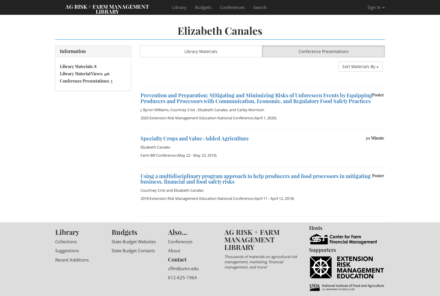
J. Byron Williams (154, 109)
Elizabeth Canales (213, 109)
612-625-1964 (182, 277)
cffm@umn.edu (183, 268)
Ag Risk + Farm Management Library (107, 8)
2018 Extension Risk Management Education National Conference (196, 198)
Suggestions (67, 250)
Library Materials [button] (200, 51)
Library (179, 7)
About (174, 250)
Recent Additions (72, 260)
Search (260, 7)
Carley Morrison (250, 109)
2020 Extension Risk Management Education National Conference (196, 117)
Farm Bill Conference (158, 155)
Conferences (232, 7)
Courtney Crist (183, 109)
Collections (66, 241)
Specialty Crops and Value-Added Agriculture (194, 138)
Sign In (376, 7)
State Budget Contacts (133, 250)
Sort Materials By (360, 66)
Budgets (203, 7)
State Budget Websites (134, 241)
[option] (262, 86)
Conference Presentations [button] (324, 51)
